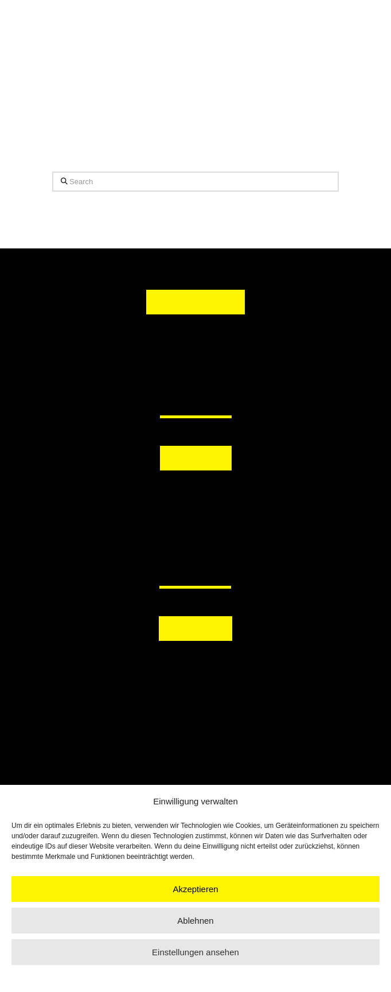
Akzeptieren (195, 889)
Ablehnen (195, 920)
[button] (195, 494)
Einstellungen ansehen (195, 952)
